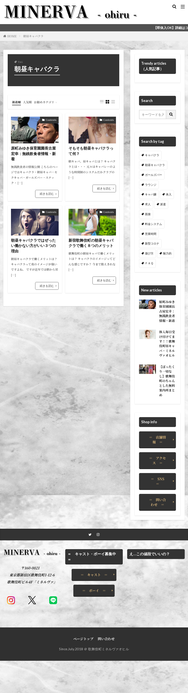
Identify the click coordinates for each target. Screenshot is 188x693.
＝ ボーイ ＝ (94, 622)
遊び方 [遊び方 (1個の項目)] (149, 253)
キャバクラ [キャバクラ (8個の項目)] (152, 155)
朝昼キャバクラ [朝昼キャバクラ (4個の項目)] (155, 165)
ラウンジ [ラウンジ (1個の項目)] (150, 184)
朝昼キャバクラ (33, 36)
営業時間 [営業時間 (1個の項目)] (150, 234)
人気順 (29, 101)
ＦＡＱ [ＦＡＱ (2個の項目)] (149, 263)
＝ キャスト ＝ (93, 606)
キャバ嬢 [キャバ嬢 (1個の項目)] (150, 194)
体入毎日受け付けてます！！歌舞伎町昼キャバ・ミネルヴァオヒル (166, 361)
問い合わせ (106, 670)
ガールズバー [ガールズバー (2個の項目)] (153, 175)
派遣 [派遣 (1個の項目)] (163, 204)
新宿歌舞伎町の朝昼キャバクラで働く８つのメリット (92, 244)
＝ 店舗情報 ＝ (157, 471)
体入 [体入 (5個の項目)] (169, 194)
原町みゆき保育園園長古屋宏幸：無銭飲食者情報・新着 (34, 154)
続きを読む (47, 194)
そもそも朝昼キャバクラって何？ (92, 151)
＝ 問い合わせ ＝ (157, 533)
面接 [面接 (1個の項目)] (148, 214)
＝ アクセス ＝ (157, 492)
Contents (51, 119)
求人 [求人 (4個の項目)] (148, 204)
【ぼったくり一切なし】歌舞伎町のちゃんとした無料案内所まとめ (166, 409)
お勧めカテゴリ (48, 101)
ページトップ (83, 670)
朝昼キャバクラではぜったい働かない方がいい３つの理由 (34, 247)
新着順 (17, 101)
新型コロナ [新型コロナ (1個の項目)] (152, 243)
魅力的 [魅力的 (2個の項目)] (167, 253)
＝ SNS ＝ (159, 513)
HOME (12, 36)
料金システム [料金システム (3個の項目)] (153, 224)
